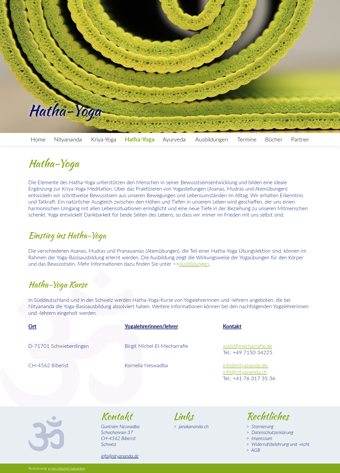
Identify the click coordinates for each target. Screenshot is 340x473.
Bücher (273, 139)
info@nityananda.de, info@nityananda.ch (245, 368)
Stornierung (261, 426)
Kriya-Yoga (103, 139)
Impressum (261, 438)
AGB (255, 450)
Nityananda (68, 139)
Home (38, 139)
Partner (300, 139)
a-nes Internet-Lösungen (66, 468)
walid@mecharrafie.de (247, 346)
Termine (247, 139)
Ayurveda (174, 139)
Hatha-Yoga (139, 139)
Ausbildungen (211, 139)
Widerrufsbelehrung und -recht (280, 444)
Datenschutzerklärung (271, 432)
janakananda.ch (193, 426)
